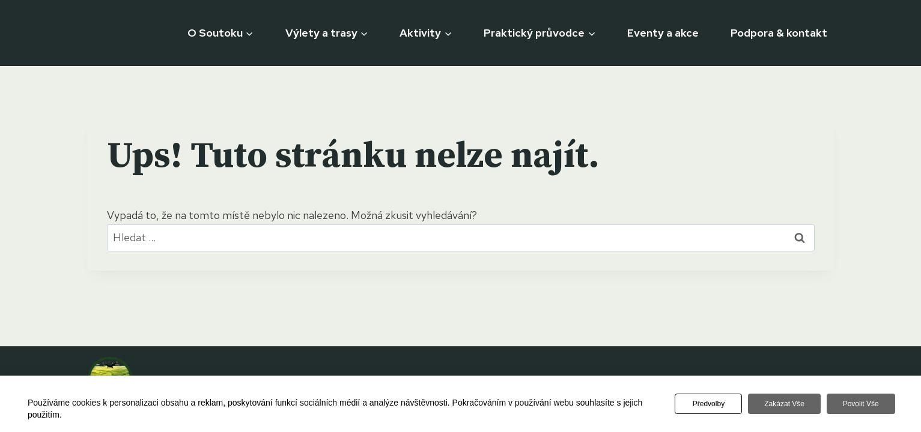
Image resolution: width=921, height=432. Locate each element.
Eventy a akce (663, 33)
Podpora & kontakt (779, 33)
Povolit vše (860, 404)
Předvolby (707, 404)
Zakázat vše (784, 404)
